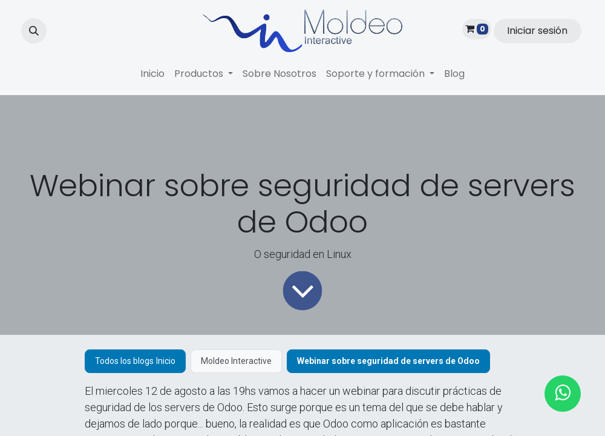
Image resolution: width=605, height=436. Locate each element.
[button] (34, 31)
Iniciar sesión (537, 31)
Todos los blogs (124, 361)
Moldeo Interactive (236, 361)
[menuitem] (152, 74)
